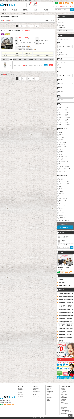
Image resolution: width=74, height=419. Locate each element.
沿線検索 (25, 10)
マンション (62, 62)
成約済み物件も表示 (64, 39)
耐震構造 (61, 134)
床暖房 (60, 186)
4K (60, 119)
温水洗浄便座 (62, 217)
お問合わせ (46, 10)
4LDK (60, 122)
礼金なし (61, 52)
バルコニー (62, 205)
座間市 (34, 394)
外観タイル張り (27, 53)
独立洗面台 (62, 179)
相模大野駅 (28, 49)
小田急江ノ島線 (21, 49)
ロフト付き (62, 203)
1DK (60, 110)
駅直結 (60, 154)
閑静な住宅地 (62, 142)
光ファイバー (6, 55)
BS (37, 53)
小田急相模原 (50, 391)
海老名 (48, 400)
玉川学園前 (49, 397)
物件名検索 (20, 396)
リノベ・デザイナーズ (64, 168)
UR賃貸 (61, 159)
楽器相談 (61, 139)
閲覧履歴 (35, 5)
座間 (48, 394)
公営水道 (38, 55)
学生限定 (61, 151)
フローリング (62, 200)
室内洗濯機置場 (63, 198)
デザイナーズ (62, 144)
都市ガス (61, 208)
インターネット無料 (64, 183)
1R (60, 107)
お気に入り (29, 5)
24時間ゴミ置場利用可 (64, 220)
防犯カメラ (17, 55)
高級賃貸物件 (62, 171)
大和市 (34, 393)
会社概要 (36, 10)
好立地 (60, 163)
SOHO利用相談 (63, 156)
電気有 (17, 53)
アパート (61, 65)
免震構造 (61, 132)
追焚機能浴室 (62, 215)
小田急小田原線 (21, 48)
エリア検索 (14, 10)
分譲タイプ (48, 55)
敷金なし (61, 49)
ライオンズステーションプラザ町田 (16, 30)
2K (60, 112)
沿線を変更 (61, 25)
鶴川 (48, 396)
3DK (60, 117)
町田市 (34, 389)
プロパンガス (62, 210)
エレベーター (6, 53)
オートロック (62, 196)
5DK (60, 124)
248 (33, 26)
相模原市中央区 (36, 391)
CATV (48, 53)
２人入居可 (62, 191)
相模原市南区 (25, 42)
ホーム (4, 10)
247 (29, 26)
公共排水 (27, 55)
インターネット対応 (64, 181)
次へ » (37, 26)
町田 (48, 389)
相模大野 (49, 388)
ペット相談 (62, 137)
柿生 (48, 399)
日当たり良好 (62, 188)
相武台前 (49, 393)
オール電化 (62, 212)
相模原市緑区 (36, 396)
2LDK (60, 114)
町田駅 (23, 46)
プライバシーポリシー (23, 391)
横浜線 (19, 46)
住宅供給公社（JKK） (64, 161)
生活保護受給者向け (64, 166)
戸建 (60, 67)
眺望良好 (61, 193)
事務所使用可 (62, 147)
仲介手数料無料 (63, 54)
